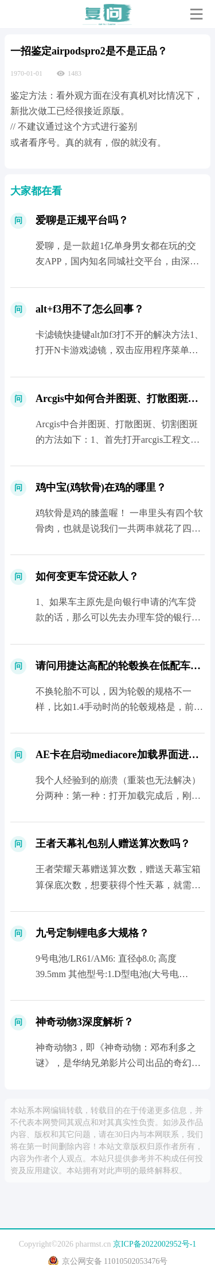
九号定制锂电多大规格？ (92, 933)
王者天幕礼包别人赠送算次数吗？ (113, 843)
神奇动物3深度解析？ (85, 1022)
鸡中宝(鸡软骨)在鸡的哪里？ (101, 487)
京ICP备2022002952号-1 (154, 1244)
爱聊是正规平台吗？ (82, 220)
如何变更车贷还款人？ (87, 576)
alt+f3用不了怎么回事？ (90, 309)
